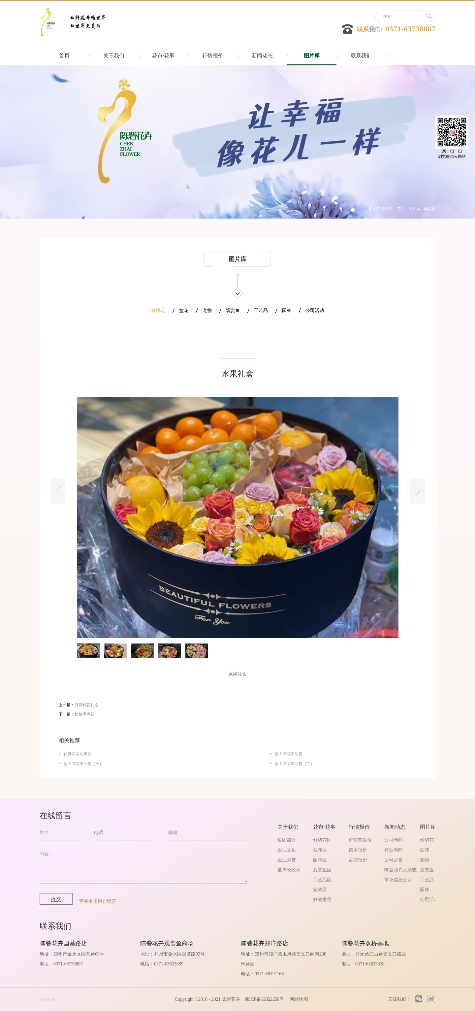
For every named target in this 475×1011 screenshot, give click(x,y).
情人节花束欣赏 (288, 753)
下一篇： (76, 714)
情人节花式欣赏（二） (294, 763)
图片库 (414, 208)
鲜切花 (429, 208)
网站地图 (297, 999)
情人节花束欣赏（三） (83, 763)
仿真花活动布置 (77, 753)
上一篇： (78, 705)
